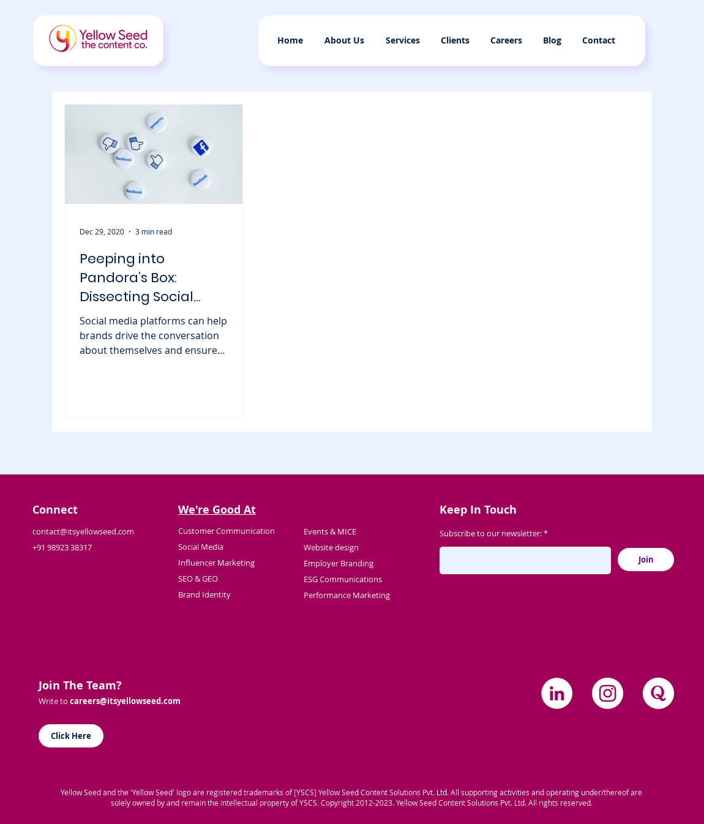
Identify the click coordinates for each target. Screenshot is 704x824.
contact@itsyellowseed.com (83, 531)
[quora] (658, 693)
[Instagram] (607, 693)
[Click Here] (71, 735)
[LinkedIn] (556, 693)
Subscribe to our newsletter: (491, 533)
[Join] (646, 559)
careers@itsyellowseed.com (125, 700)
